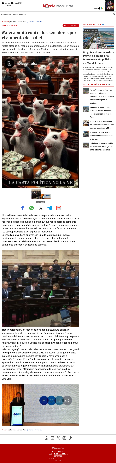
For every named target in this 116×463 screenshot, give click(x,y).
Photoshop (6, 15)
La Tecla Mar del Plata (18, 22)
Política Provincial (35, 22)
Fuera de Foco (19, 15)
